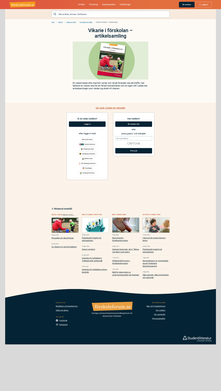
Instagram (63, 324)
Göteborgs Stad (87, 149)
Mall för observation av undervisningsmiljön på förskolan (125, 273)
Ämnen (60, 22)
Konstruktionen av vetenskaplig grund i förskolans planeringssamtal (155, 263)
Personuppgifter (158, 318)
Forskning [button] (93, 4)
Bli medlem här (133, 124)
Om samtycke (159, 314)
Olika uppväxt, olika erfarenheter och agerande (156, 276)
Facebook (63, 320)
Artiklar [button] (81, 4)
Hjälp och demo (62, 310)
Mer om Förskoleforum (156, 306)
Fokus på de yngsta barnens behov (154, 239)
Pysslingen (87, 168)
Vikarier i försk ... (68, 215)
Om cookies (160, 310)
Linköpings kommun (87, 154)
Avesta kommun (87, 144)
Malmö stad (87, 158)
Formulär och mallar (86, 22)
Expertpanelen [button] (108, 4)
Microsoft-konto (87, 139)
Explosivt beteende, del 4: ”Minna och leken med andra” (125, 250)
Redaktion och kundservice (67, 306)
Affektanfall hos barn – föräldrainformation (121, 262)
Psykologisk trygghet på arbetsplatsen (91, 239)
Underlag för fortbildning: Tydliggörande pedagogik (92, 259)
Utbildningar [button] (125, 4)
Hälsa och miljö (71, 22)
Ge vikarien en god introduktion (64, 246)
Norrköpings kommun (87, 163)
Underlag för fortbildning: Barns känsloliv (94, 270)
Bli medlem (186, 4)
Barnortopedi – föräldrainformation (120, 239)
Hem (53, 22)
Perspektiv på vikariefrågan (63, 238)
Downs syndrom (88, 249)
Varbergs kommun (87, 173)
